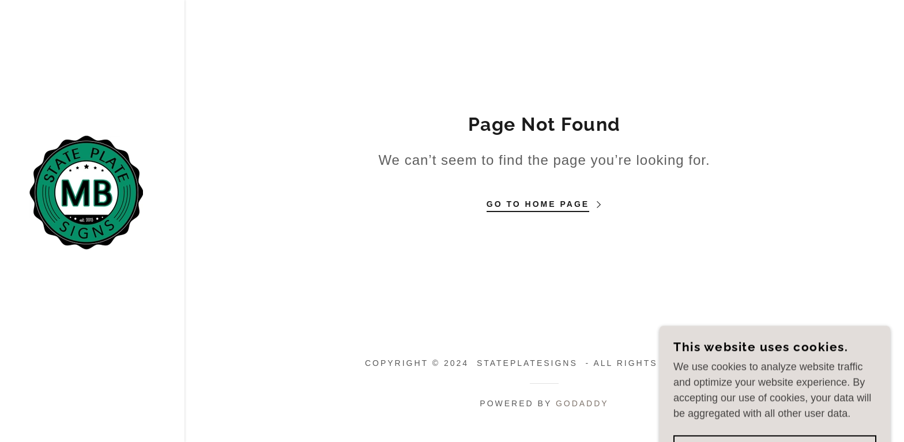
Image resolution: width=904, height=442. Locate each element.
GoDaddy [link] (582, 403)
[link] (85, 191)
